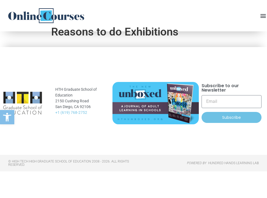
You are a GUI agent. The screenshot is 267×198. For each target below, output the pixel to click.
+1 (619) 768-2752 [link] (71, 121)
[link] (7, 117)
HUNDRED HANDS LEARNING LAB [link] (233, 171)
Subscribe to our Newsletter (220, 96)
